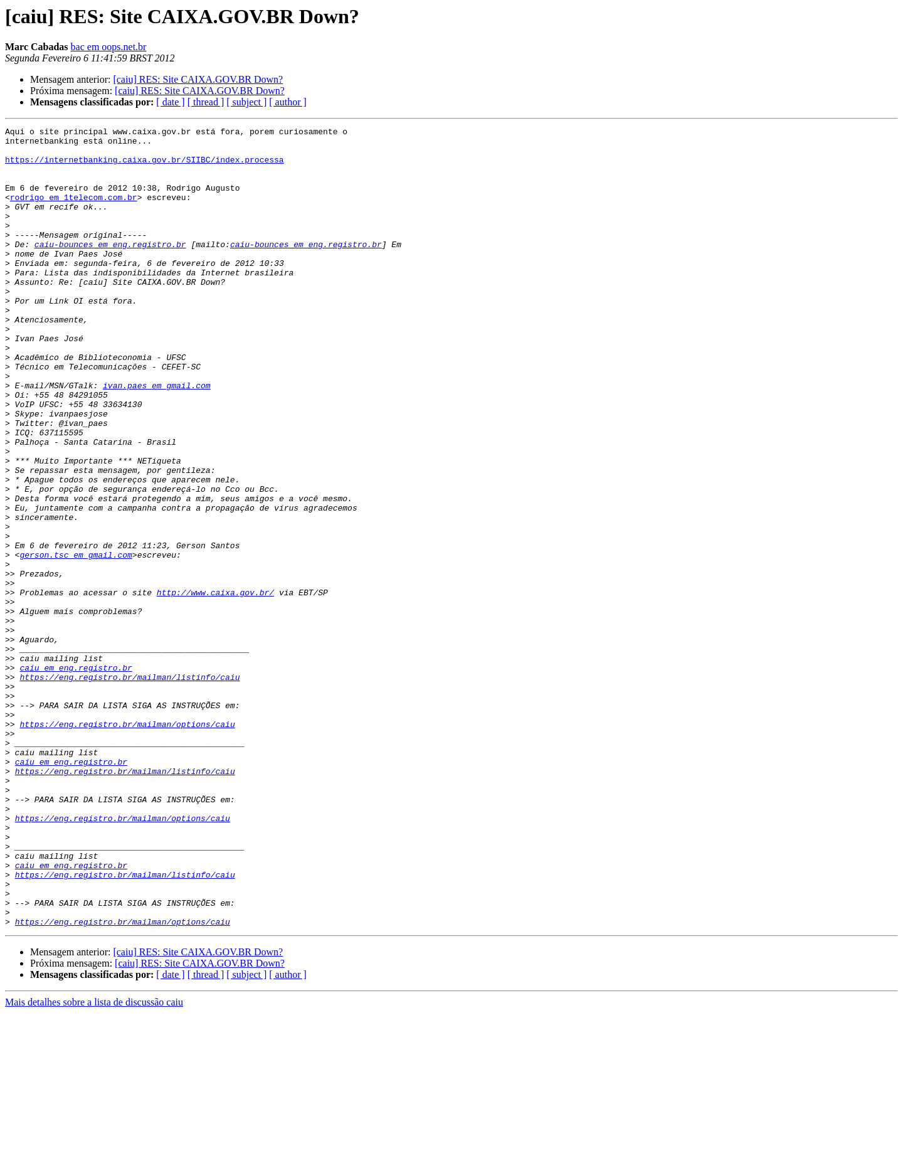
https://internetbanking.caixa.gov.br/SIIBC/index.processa (144, 166)
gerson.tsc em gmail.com (75, 641)
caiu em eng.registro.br (75, 776)
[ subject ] (246, 102)
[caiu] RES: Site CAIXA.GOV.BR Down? (198, 79)
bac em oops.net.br (109, 46)
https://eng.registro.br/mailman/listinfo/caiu (129, 788)
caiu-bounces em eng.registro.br (110, 268)
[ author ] (288, 102)
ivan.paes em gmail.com (157, 437)
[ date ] (170, 102)
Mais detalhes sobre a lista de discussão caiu (94, 1162)
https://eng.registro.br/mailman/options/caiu (127, 844)
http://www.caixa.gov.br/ (215, 686)
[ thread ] (205, 102)
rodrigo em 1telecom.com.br (73, 212)
